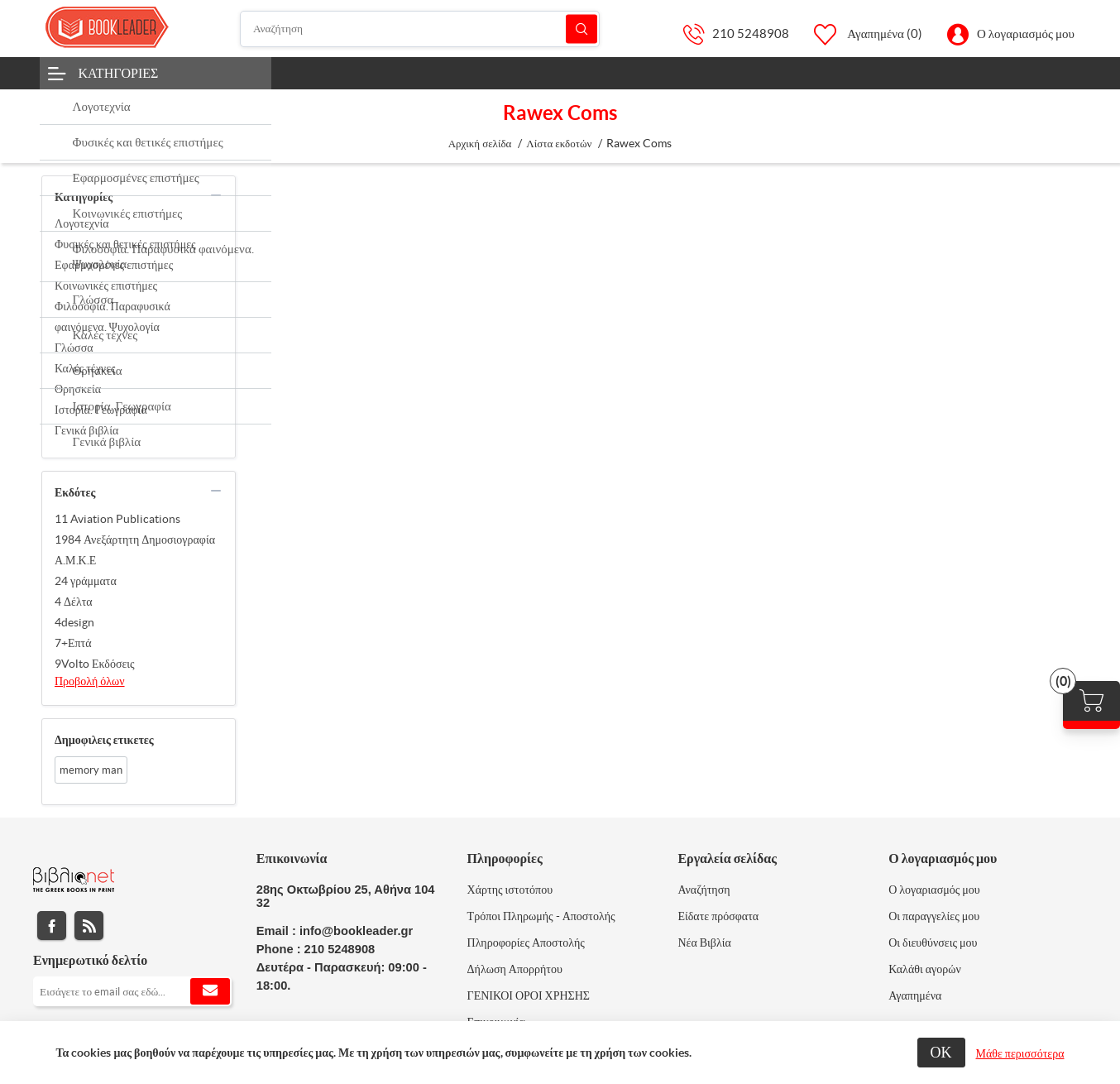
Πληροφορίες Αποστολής (526, 942)
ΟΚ (941, 1052)
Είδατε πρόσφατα (718, 916)
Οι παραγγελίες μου (933, 916)
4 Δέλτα (74, 601)
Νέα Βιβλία (703, 942)
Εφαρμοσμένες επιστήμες (114, 264)
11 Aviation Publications (117, 518)
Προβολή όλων (90, 681)
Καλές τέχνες (85, 368)
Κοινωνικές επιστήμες (106, 285)
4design (74, 622)
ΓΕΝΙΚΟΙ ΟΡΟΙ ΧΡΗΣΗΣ (528, 995)
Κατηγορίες (119, 72)
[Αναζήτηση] (420, 29)
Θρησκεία (78, 389)
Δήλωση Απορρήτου (514, 969)
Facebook (51, 925)
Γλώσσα (74, 347)
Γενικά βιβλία (86, 430)
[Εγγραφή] (132, 991)
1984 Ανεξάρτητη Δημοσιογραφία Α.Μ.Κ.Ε (135, 550)
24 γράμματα (86, 581)
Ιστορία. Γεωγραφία (101, 409)
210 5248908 (750, 33)
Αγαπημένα (914, 995)
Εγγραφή (210, 991)
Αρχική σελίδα (480, 143)
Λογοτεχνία (82, 223)
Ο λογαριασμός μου (1026, 33)
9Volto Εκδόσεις (95, 663)
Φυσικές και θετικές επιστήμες (125, 244)
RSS (88, 925)
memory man (91, 770)
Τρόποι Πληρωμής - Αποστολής (541, 916)
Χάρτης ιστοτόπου (510, 889)
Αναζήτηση (581, 28)
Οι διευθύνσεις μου (932, 942)
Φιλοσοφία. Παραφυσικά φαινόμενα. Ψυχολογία (112, 316)
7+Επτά (73, 643)
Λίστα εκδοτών (558, 143)
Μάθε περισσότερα (1020, 1053)
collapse (216, 195)
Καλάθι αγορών (924, 969)
